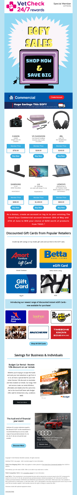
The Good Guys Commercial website (52, 464)
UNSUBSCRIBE (9, 491)
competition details (28, 473)
